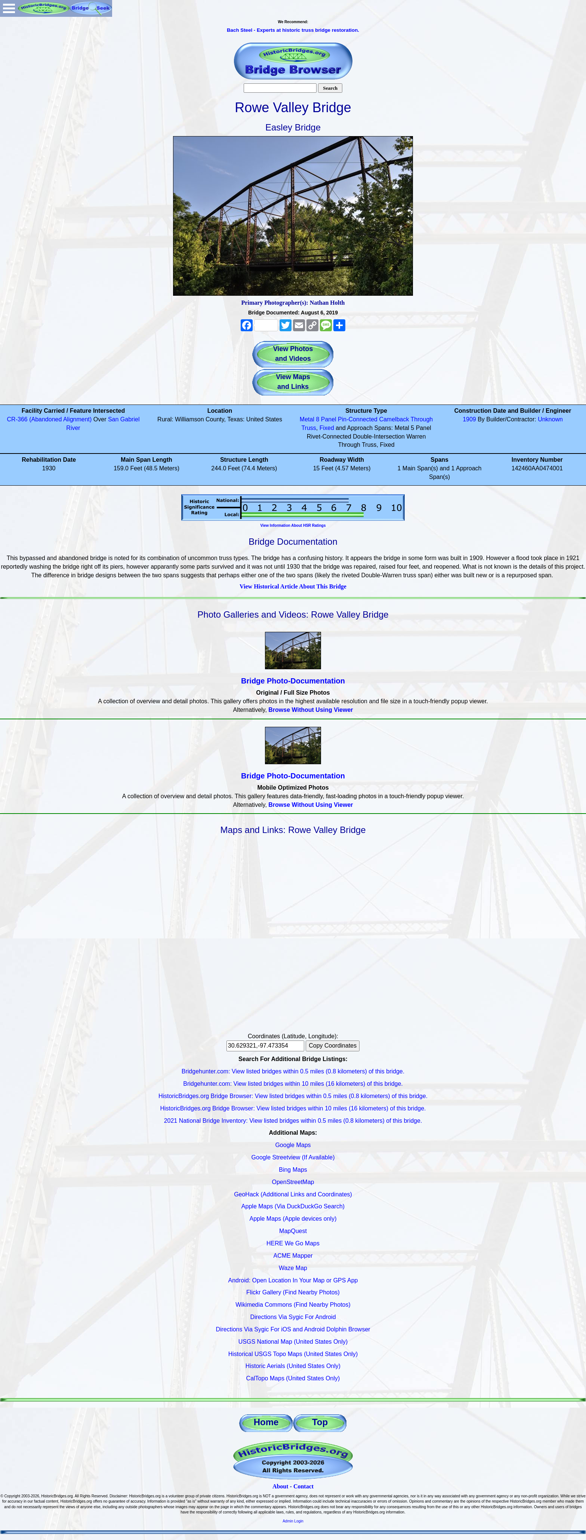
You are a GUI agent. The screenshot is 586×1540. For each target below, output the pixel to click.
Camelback (394, 419)
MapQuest (293, 1231)
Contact (303, 1486)
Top (320, 1422)
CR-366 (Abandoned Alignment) (49, 419)
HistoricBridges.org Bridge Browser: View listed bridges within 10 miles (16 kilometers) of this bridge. (293, 1108)
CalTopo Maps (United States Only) (293, 1378)
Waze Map (293, 1268)
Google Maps (293, 1145)
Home (266, 1422)
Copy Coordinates (333, 1045)
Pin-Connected (357, 419)
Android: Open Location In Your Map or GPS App (293, 1280)
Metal (307, 419)
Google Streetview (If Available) (293, 1157)
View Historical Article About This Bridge (293, 586)
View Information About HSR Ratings (293, 525)
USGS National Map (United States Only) (293, 1341)
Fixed (327, 428)
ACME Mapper (293, 1255)
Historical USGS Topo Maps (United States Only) (293, 1354)
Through (422, 419)
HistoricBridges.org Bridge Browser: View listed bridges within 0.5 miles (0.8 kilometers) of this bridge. (293, 1096)
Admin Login (293, 1521)
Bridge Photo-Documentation (293, 681)
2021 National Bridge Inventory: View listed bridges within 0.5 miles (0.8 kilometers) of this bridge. (293, 1121)
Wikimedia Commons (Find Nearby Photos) (293, 1304)
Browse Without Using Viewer (310, 710)
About (280, 1486)
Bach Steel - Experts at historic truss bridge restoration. (293, 30)
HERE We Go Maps (293, 1243)
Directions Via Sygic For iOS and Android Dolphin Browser (293, 1329)
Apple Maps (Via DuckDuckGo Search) (293, 1206)
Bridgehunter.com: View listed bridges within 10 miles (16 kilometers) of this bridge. (293, 1084)
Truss (308, 428)
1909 (469, 419)
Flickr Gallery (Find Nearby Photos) (293, 1292)
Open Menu (9, 8)
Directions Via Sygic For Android (293, 1317)
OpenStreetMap (293, 1182)
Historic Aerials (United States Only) (293, 1366)
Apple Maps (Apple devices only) (292, 1218)
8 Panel (326, 419)
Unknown (550, 419)
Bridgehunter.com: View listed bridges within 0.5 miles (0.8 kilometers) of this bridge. (293, 1071)
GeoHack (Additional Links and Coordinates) (293, 1194)
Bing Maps (293, 1169)
